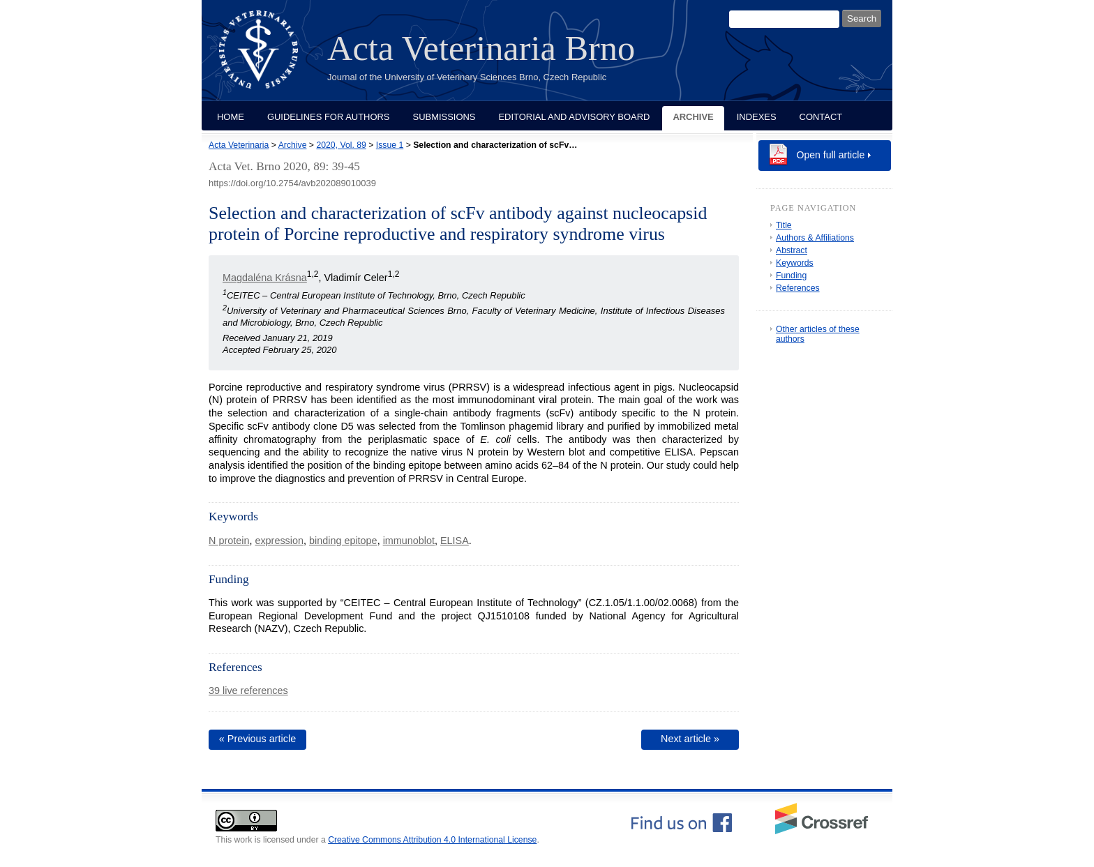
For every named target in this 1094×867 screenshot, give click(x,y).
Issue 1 (389, 145)
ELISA (454, 540)
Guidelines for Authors (328, 117)
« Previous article (257, 738)
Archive (693, 117)
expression (279, 540)
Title (784, 225)
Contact (821, 117)
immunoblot (409, 540)
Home (230, 117)
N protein (229, 540)
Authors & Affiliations (815, 238)
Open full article (831, 154)
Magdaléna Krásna (265, 277)
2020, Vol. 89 (341, 145)
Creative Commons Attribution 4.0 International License (432, 840)
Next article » (690, 738)
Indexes (757, 117)
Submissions (444, 117)
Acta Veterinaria (239, 145)
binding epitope (343, 540)
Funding (791, 275)
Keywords (795, 263)
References (798, 288)
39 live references (248, 690)
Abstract (791, 250)
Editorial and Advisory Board (574, 117)
